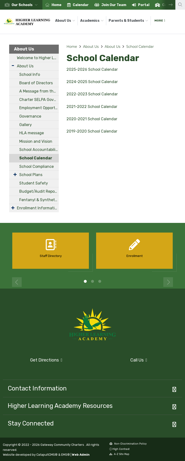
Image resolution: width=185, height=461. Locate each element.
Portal (143, 5)
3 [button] (99, 281)
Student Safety (33, 183)
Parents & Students (128, 21)
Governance (30, 116)
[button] (26, 5)
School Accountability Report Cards (39, 149)
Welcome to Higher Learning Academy (38, 58)
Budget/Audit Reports (39, 191)
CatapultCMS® (47, 454)
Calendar (81, 5)
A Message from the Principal (39, 91)
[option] (21, 5)
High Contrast (121, 449)
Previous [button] (17, 282)
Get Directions (32, 361)
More (159, 20)
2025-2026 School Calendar (92, 69)
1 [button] (85, 281)
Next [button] (167, 5)
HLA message (31, 133)
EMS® (65, 454)
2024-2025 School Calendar (92, 81)
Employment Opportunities (39, 108)
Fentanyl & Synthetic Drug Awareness (39, 200)
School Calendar (35, 158)
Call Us (121, 360)
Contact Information (37, 388)
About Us (65, 21)
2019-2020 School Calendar (91, 131)
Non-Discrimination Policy (128, 444)
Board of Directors (36, 83)
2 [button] (92, 281)
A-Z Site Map (119, 455)
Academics (92, 21)
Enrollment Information (38, 208)
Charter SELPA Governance (39, 99)
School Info (29, 74)
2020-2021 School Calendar (91, 119)
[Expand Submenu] (13, 65)
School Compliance (36, 166)
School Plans (30, 174)
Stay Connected (31, 423)
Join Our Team (113, 5)
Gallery (25, 124)
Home (56, 5)
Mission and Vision (35, 141)
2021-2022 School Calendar (91, 106)
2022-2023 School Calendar (92, 94)
